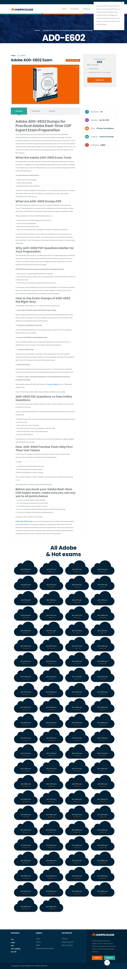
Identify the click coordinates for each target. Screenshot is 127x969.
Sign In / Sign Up (67, 945)
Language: (95, 145)
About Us (86, 9)
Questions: (93, 112)
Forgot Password (67, 942)
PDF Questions (93, 65)
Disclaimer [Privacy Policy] (45, 948)
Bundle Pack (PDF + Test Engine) (99, 72)
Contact (64, 939)
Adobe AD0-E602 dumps (24, 521)
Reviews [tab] (52, 111)
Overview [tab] (19, 111)
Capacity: (99, 136)
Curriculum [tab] (36, 111)
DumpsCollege (52, 384)
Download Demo (73, 60)
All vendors (75, 9)
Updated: (97, 120)
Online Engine (92, 69)
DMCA (38, 945)
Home (64, 9)
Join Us (38, 942)
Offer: (99, 128)
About (38, 939)
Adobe (22, 55)
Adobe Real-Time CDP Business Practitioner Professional (68, 30)
